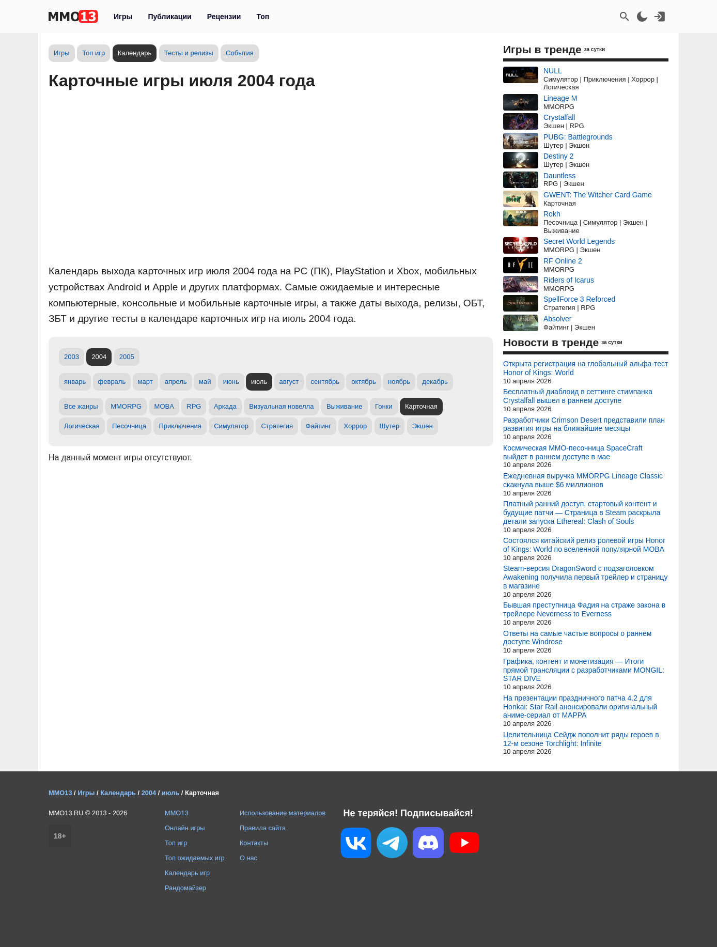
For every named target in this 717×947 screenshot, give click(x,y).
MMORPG (126, 406)
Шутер (390, 426)
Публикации (169, 16)
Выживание (344, 406)
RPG (193, 406)
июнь (231, 381)
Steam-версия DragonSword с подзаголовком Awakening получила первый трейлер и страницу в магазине (585, 577)
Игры (123, 16)
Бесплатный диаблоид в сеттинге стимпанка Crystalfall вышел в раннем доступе (577, 396)
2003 (71, 357)
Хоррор (355, 426)
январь (75, 381)
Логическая (82, 426)
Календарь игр (187, 873)
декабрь (434, 381)
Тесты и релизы (188, 53)
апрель (176, 381)
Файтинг (319, 426)
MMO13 (177, 813)
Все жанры (81, 406)
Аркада (225, 406)
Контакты (254, 843)
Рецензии (224, 16)
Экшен (422, 426)
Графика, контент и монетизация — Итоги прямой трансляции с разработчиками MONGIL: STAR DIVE (583, 670)
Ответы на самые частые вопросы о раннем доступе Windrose (577, 637)
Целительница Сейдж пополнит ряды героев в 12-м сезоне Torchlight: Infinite (581, 739)
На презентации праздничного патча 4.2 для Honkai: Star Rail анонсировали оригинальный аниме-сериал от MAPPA (580, 707)
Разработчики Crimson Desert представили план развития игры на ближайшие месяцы (584, 424)
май (205, 381)
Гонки (384, 406)
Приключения (180, 426)
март (145, 381)
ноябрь (399, 381)
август (289, 381)
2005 (126, 357)
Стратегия (277, 426)
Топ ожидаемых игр (195, 858)
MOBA (164, 406)
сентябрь (325, 381)
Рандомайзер (185, 888)
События (240, 53)
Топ (262, 16)
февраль (112, 381)
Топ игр (93, 53)
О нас (248, 858)
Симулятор (231, 426)
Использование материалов (282, 813)
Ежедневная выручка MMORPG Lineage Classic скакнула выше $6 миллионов (583, 480)
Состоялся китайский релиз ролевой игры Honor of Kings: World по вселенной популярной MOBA (584, 544)
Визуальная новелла (281, 406)
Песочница (129, 426)
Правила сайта (263, 828)
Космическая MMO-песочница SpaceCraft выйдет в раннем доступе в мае (573, 452)
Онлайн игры (185, 828)
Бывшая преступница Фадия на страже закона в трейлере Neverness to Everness (584, 609)
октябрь (363, 381)
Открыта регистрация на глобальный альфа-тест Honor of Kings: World (585, 368)
